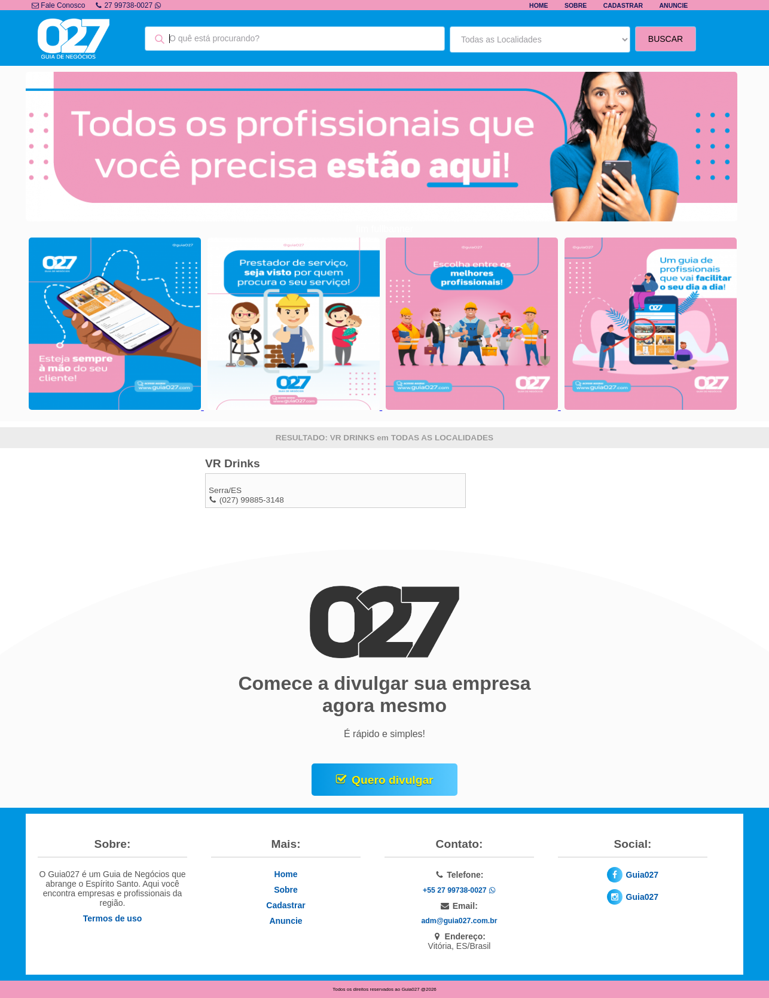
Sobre (575, 5)
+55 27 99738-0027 (459, 890)
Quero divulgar (392, 780)
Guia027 (642, 875)
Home (538, 5)
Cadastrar (623, 5)
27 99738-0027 (128, 5)
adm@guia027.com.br (460, 921)
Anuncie (673, 5)
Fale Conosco (58, 5)
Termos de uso (112, 918)
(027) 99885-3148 (251, 499)
